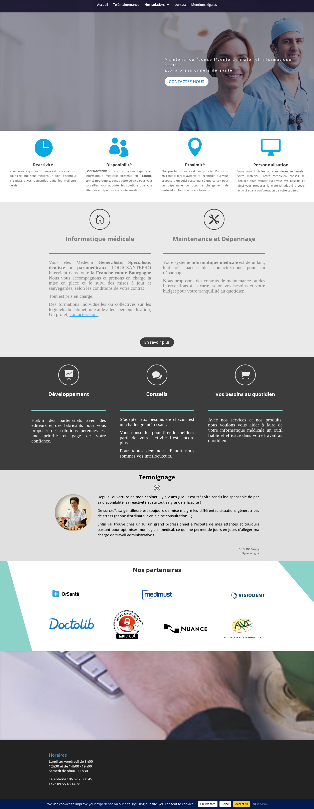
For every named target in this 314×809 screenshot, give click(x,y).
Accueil (102, 5)
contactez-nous (83, 314)
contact (180, 5)
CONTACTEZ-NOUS (186, 81)
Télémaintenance (126, 5)
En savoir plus (157, 342)
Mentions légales (204, 5)
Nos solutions (154, 5)
